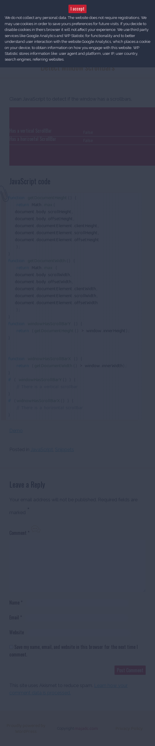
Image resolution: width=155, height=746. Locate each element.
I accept (77, 9)
